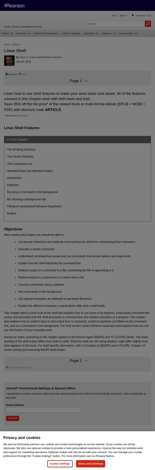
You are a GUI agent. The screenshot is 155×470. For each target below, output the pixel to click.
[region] (77, 450)
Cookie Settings (60, 463)
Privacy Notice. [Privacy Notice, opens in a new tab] (105, 455)
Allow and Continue (90, 463)
